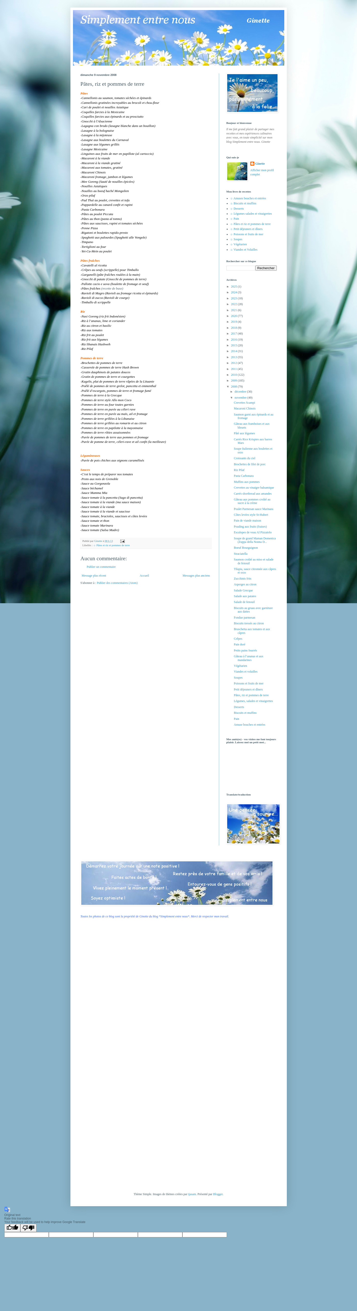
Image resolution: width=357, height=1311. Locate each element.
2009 (234, 380)
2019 (234, 321)
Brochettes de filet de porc (250, 464)
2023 (234, 298)
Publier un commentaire (101, 567)
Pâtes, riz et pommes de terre (251, 695)
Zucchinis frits (242, 578)
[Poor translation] (28, 1228)
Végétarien (240, 666)
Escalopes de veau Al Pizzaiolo (252, 532)
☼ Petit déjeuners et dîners (246, 229)
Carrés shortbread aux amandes (252, 493)
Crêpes (238, 638)
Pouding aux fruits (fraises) (250, 526)
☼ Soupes (236, 239)
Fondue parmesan (244, 617)
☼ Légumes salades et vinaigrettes (251, 213)
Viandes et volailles (245, 671)
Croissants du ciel (244, 458)
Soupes (238, 677)
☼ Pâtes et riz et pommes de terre (111, 545)
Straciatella (240, 553)
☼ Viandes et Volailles (244, 249)
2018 (234, 328)
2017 (234, 333)
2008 (234, 386)
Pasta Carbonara (243, 476)
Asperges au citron (245, 584)
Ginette (260, 163)
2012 (234, 363)
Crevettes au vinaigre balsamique (254, 487)
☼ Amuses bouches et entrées (248, 198)
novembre (240, 397)
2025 (234, 286)
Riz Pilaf (239, 470)
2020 (234, 316)
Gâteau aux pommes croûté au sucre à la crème (252, 501)
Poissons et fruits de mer (248, 683)
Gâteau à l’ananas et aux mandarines (248, 658)
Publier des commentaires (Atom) (117, 583)
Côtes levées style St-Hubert (251, 515)
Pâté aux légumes (244, 433)
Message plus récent (94, 575)
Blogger (218, 1194)
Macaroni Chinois (244, 408)
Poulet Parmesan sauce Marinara (253, 509)
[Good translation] (12, 1228)
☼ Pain (234, 218)
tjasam (192, 1194)
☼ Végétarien (238, 244)
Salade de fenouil (244, 602)
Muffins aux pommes (246, 482)
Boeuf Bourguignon (246, 547)
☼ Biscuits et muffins (243, 203)
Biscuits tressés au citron (249, 623)
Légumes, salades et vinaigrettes (253, 701)
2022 (234, 304)
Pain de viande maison (247, 520)
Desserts (239, 707)
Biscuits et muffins (245, 713)
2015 (234, 345)
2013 (234, 357)
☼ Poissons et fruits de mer (246, 234)
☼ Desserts (237, 208)
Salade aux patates (245, 596)
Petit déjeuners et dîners (248, 689)
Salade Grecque (243, 590)
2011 (234, 369)
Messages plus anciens (196, 575)
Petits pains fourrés (245, 650)
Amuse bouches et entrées (249, 724)
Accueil (144, 575)
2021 (234, 310)
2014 (234, 351)
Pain (236, 719)
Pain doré (239, 644)
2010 (234, 375)
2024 (234, 292)
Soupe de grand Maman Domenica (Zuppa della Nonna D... (255, 540)
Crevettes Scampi (244, 402)
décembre (240, 391)
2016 (234, 339)
